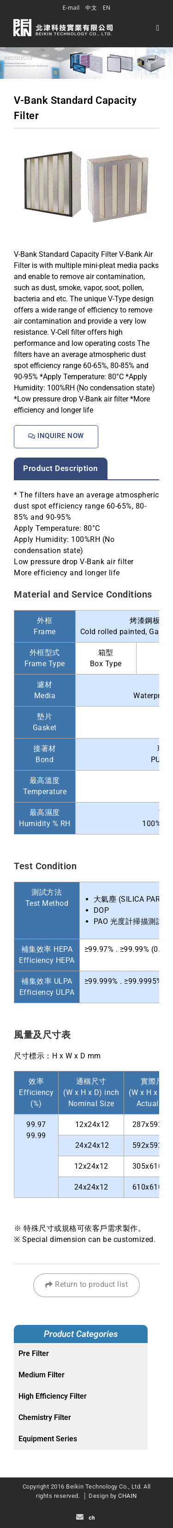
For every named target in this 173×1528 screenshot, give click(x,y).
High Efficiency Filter (52, 1396)
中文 (91, 8)
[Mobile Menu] (158, 27)
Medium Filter (41, 1374)
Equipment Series (47, 1438)
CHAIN (127, 1495)
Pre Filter (33, 1353)
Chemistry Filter (44, 1417)
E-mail (70, 8)
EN (107, 8)
